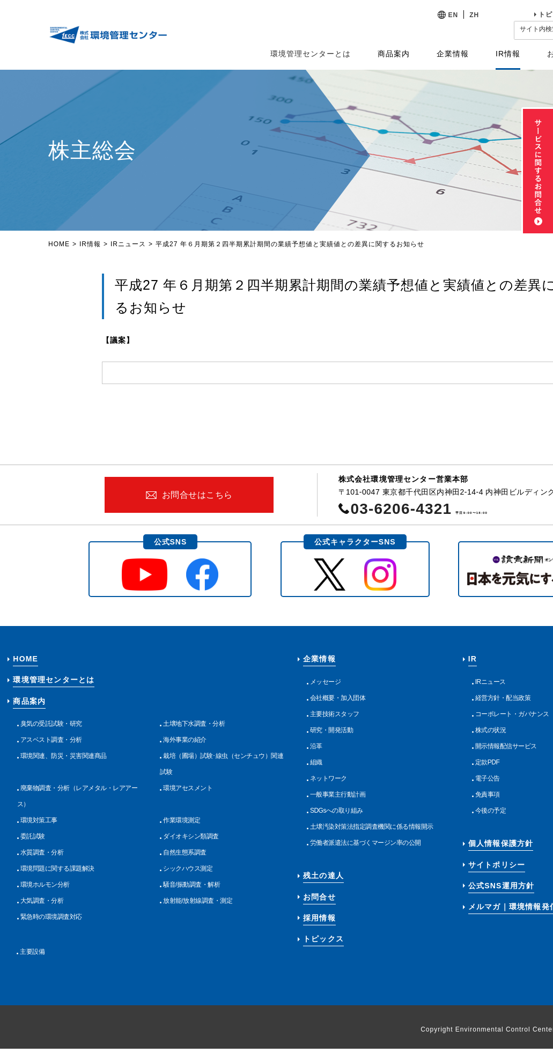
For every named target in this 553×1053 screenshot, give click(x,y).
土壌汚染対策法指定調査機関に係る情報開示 (371, 826)
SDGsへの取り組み (336, 810)
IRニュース (128, 244)
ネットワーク (328, 778)
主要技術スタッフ (334, 714)
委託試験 (32, 836)
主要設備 (32, 951)
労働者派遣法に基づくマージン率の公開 (365, 842)
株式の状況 (490, 730)
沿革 (316, 746)
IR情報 (90, 244)
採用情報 (319, 918)
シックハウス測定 (187, 868)
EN (453, 15)
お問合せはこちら (197, 494)
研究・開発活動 (331, 730)
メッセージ (325, 682)
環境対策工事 (38, 820)
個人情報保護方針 (501, 843)
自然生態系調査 (185, 852)
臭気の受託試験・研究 (51, 723)
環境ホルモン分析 (45, 884)
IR (472, 658)
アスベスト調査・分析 (51, 739)
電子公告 (487, 778)
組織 (316, 762)
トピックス (323, 938)
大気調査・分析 (42, 900)
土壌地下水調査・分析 (194, 723)
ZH (474, 15)
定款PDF (487, 762)
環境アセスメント (187, 788)
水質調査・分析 (42, 852)
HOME (59, 244)
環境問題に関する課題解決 (57, 868)
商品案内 (29, 701)
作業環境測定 (181, 820)
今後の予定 (490, 810)
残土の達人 (323, 875)
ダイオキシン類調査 (191, 836)
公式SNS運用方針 (501, 885)
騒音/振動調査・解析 (191, 884)
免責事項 (487, 794)
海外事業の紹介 (185, 739)
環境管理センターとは (310, 53)
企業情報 (319, 658)
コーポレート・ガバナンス (512, 714)
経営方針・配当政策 (503, 698)
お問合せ (319, 897)
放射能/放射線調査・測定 (197, 900)
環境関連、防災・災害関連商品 (63, 756)
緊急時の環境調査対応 (51, 917)
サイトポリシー (496, 864)
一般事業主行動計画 (338, 794)
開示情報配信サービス (506, 746)
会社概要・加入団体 (338, 698)
